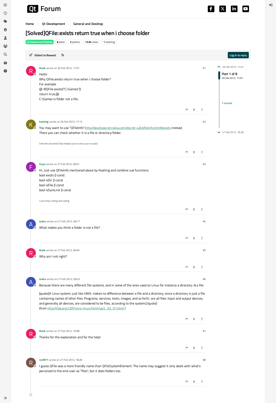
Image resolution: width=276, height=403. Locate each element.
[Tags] (5, 21)
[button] (5, 398)
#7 (204, 331)
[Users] (5, 38)
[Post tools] (202, 109)
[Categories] (5, 5)
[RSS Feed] (63, 55)
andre (42, 221)
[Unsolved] (5, 71)
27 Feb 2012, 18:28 (71, 360)
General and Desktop (40, 42)
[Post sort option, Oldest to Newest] (42, 55)
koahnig (43, 121)
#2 (204, 121)
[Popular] (5, 29)
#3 (204, 164)
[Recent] (5, 13)
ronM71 (43, 360)
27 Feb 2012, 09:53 (69, 279)
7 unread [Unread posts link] (227, 103)
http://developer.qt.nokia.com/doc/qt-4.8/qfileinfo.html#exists (128, 127)
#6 (204, 279)
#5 (204, 250)
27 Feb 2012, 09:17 (69, 221)
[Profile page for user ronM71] (31, 363)
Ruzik (42, 68)
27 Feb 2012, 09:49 (68, 250)
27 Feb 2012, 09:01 (68, 164)
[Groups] (5, 46)
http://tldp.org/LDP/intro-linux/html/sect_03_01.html (85, 308)
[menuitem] (270, 5)
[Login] (270, 5)
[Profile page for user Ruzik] (31, 71)
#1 (204, 68)
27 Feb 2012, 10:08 (68, 331)
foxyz (42, 164)
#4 (204, 221)
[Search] (5, 54)
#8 (204, 360)
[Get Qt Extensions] (5, 62)
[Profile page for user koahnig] (31, 124)
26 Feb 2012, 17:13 (71, 121)
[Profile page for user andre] (31, 224)
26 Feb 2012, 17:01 (68, 68)
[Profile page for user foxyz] (31, 167)
